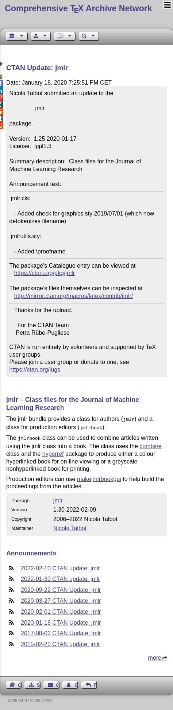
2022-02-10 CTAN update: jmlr (60, 566)
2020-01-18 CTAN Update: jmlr (61, 620)
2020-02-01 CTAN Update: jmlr (61, 609)
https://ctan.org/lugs (34, 369)
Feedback (95, 683)
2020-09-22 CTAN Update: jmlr (61, 588)
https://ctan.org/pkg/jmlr (44, 273)
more (154, 655)
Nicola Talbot (69, 526)
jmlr (58, 498)
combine (150, 444)
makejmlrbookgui (99, 477)
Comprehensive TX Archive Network (78, 8)
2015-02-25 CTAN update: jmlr (60, 642)
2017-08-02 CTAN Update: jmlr (61, 631)
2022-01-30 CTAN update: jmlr (60, 577)
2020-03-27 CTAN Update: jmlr (61, 598)
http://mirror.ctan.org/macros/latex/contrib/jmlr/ (73, 296)
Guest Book (20, 683)
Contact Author (76, 683)
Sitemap (39, 683)
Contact (57, 683)
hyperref (53, 452)
